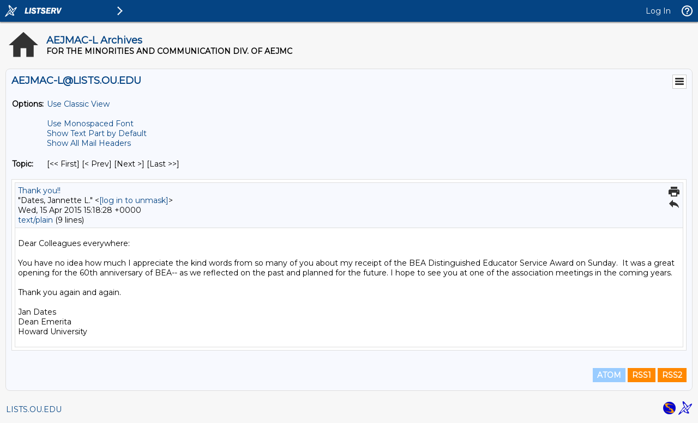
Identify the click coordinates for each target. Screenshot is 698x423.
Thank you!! (39, 190)
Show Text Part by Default (97, 133)
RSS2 (672, 375)
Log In (658, 11)
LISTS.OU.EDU (34, 409)
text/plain (35, 220)
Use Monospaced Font (90, 123)
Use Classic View (78, 104)
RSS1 (641, 375)
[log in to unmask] (134, 200)
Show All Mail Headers (89, 143)
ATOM (609, 375)
